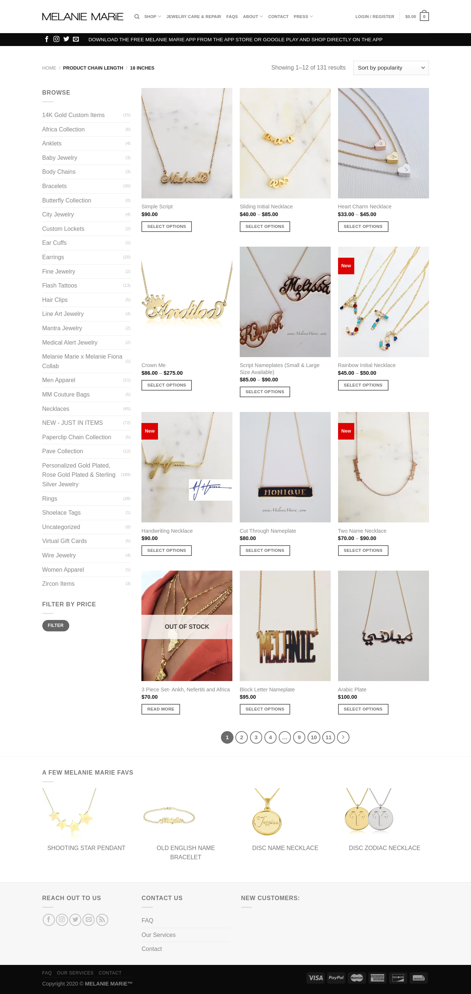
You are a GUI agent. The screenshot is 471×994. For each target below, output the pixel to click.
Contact (278, 16)
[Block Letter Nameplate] (285, 626)
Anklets (51, 143)
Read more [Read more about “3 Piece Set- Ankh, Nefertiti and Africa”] (161, 709)
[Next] (343, 737)
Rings (49, 499)
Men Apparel (58, 380)
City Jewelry (58, 214)
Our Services (159, 935)
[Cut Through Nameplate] (285, 467)
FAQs (232, 16)
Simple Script (157, 206)
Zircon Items (58, 584)
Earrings (53, 257)
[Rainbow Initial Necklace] (383, 302)
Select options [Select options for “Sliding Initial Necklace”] (265, 226)
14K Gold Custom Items (73, 115)
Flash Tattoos (59, 285)
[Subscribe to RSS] (102, 920)
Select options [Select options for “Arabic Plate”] (363, 709)
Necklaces (56, 409)
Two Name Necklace (362, 531)
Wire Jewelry (59, 555)
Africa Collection (63, 129)
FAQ (148, 920)
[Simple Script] (186, 143)
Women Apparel (63, 570)
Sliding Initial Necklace (266, 206)
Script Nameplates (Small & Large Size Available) (280, 368)
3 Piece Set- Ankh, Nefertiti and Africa (185, 689)
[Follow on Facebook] (47, 39)
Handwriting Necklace (167, 531)
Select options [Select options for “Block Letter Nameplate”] (265, 709)
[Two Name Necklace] (383, 467)
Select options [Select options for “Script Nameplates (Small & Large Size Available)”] (265, 392)
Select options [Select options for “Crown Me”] (166, 385)
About (253, 16)
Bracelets (54, 186)
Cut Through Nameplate (268, 531)
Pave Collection (62, 451)
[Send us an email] (76, 39)
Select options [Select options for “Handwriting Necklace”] (166, 550)
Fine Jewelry (58, 271)
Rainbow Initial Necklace (367, 365)
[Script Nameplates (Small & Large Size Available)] (285, 302)
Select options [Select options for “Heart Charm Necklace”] (363, 226)
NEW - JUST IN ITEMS (72, 423)
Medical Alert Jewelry (70, 342)
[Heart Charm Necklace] (383, 143)
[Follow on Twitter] (66, 39)
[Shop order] (391, 68)
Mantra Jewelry (62, 328)
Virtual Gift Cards (64, 541)
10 (314, 737)
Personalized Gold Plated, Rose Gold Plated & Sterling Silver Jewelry (79, 474)
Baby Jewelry (59, 158)
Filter (56, 625)
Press (303, 16)
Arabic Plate (352, 689)
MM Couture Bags (66, 394)
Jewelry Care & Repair (193, 16)
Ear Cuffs (54, 243)
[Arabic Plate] (383, 626)
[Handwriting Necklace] (186, 467)
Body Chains (59, 172)
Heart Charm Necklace (365, 206)
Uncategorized (61, 527)
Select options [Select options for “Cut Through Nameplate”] (265, 550)
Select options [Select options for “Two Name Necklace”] (363, 550)
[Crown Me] (186, 302)
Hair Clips (55, 300)
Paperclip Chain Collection (77, 437)
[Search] (136, 16)
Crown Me (153, 365)
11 (329, 737)
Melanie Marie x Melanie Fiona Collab (82, 361)
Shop (152, 16)
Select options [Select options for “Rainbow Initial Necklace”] (363, 385)
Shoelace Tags (61, 513)
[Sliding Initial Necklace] (285, 143)
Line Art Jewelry (63, 314)
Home (49, 68)
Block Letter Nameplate (267, 689)
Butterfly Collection (66, 200)
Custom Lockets (63, 229)
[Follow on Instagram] (56, 39)
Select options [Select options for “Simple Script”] (166, 226)
